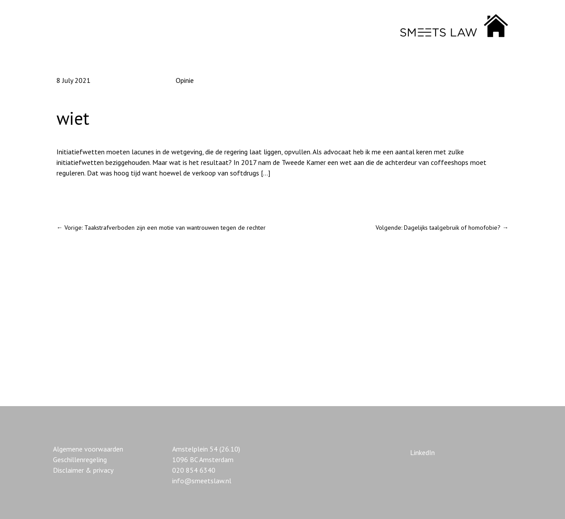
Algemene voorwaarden (88, 448)
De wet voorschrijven (88, 195)
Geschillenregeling (80, 459)
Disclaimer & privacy (83, 470)
